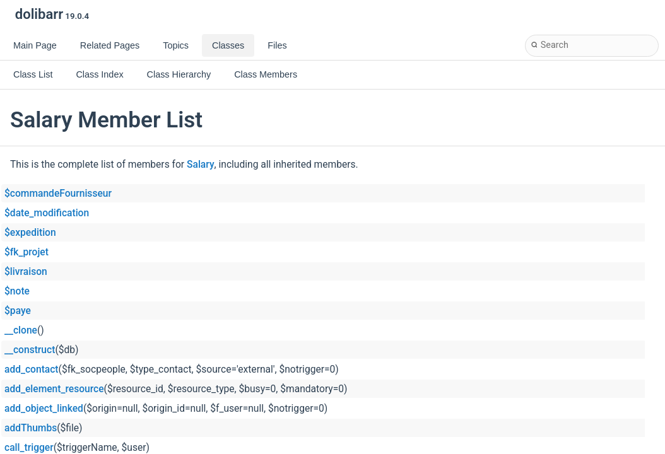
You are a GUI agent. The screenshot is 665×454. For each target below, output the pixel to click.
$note (17, 291)
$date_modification (46, 213)
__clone (20, 330)
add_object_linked (43, 408)
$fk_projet (26, 252)
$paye (17, 311)
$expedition (30, 232)
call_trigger (29, 447)
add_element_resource (54, 389)
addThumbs (30, 428)
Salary (201, 164)
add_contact (31, 369)
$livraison (25, 271)
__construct (29, 350)
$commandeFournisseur (58, 193)
